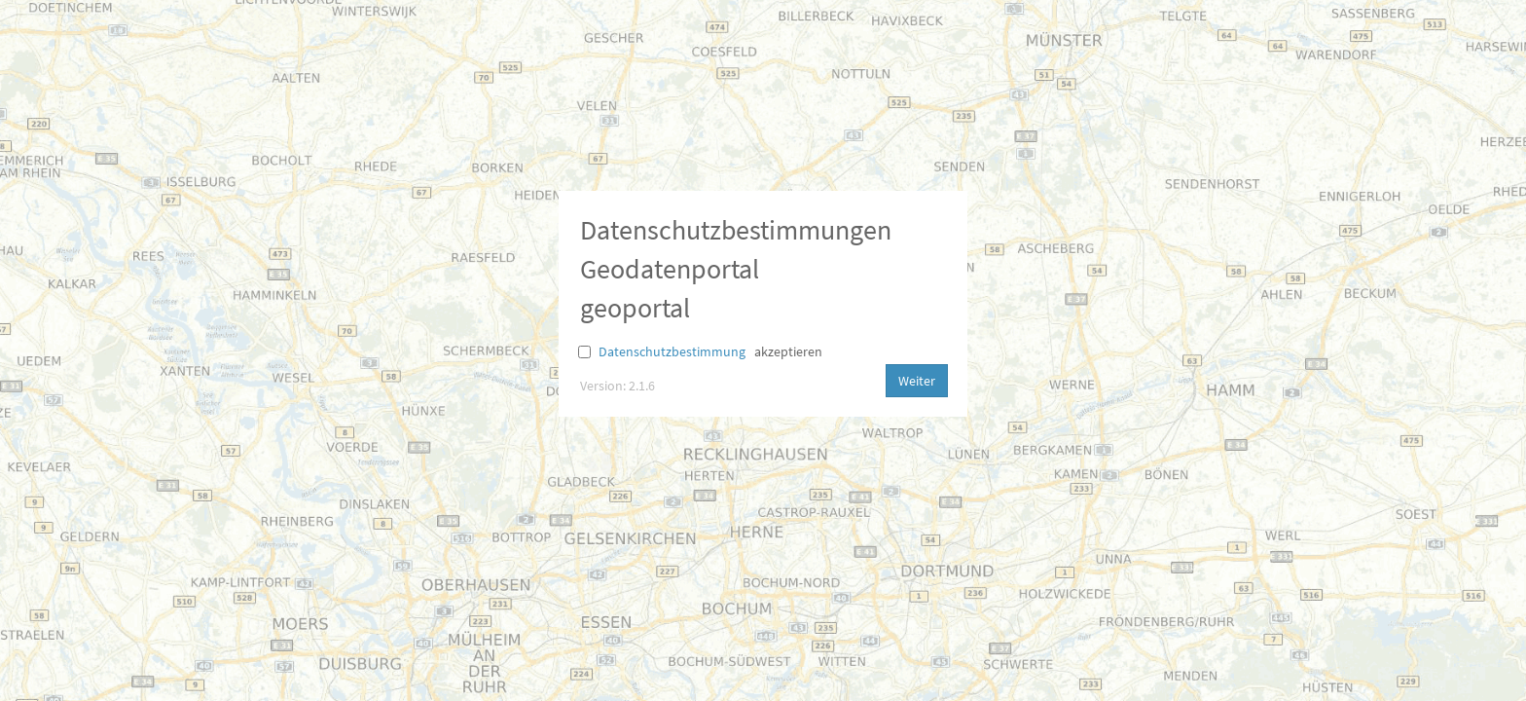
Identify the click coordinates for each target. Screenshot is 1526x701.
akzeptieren (788, 351)
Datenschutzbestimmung (672, 351)
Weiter (916, 380)
